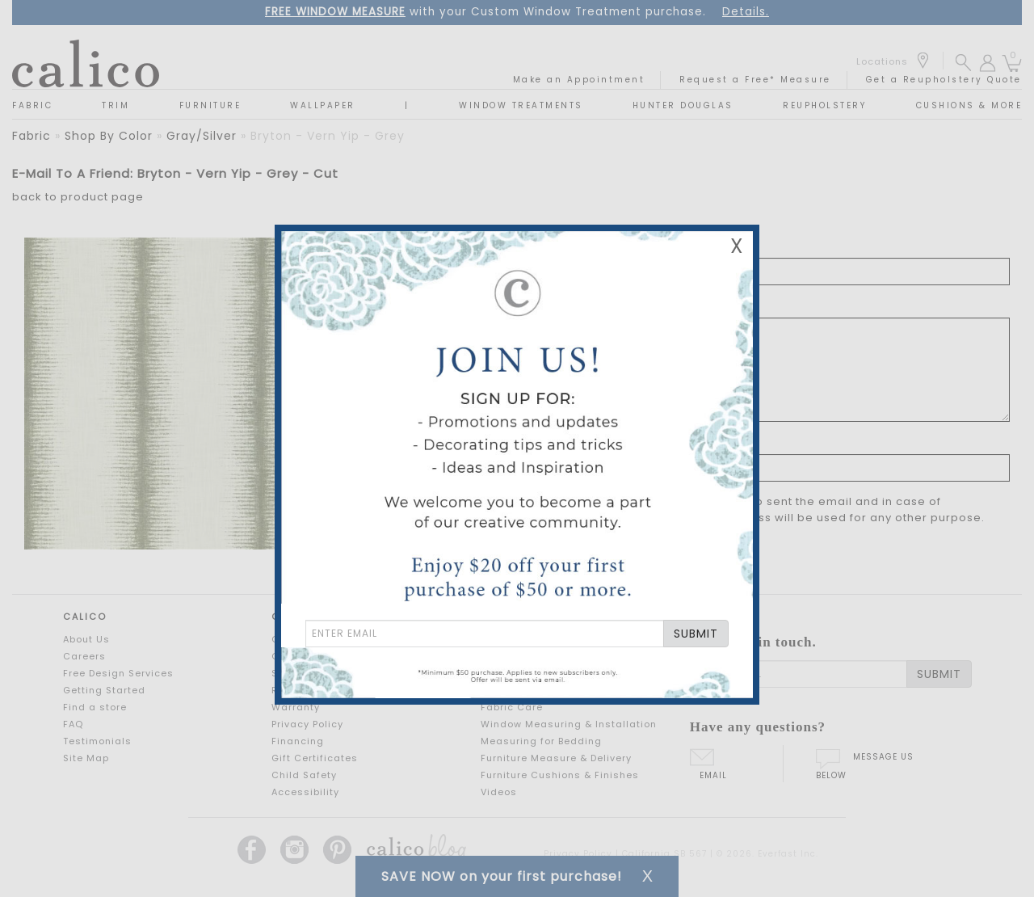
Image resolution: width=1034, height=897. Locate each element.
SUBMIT (696, 633)
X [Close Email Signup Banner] (736, 246)
